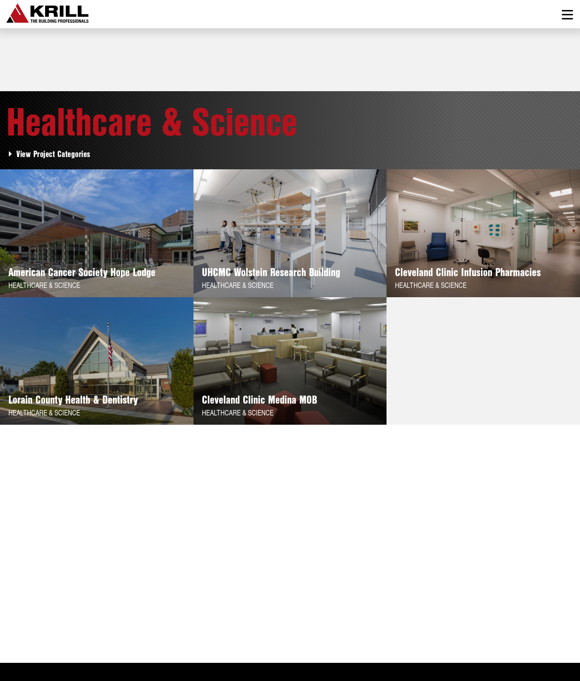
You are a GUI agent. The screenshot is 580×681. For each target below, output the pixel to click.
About (17, 624)
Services (94, 624)
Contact (166, 624)
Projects (53, 624)
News (131, 624)
